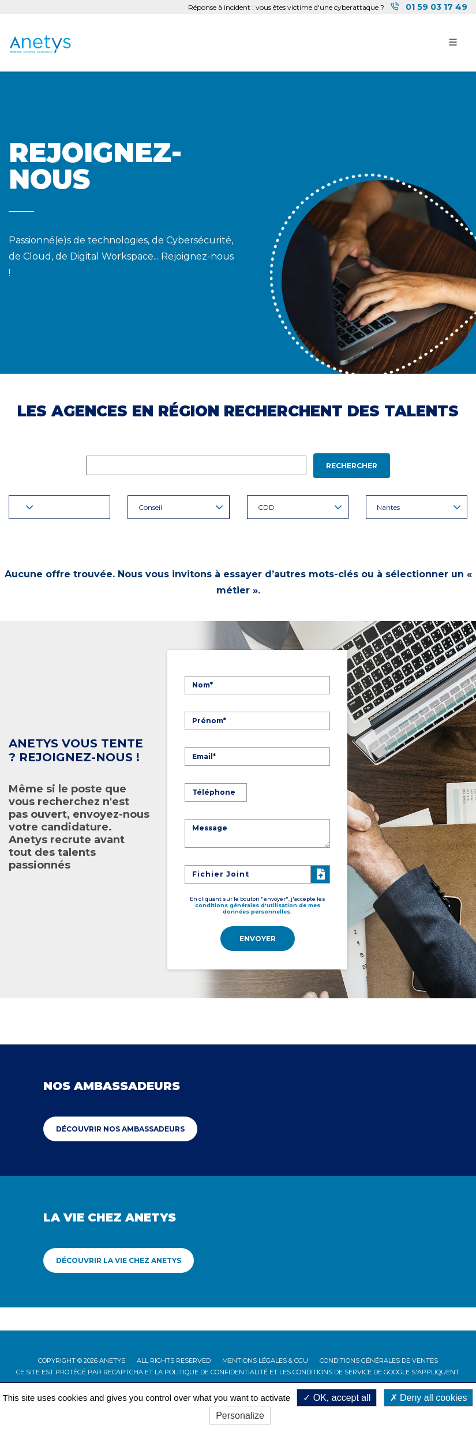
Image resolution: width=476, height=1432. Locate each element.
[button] (59, 507)
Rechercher (351, 465)
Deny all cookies (428, 1398)
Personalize (240, 1415)
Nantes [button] (419, 507)
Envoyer (257, 937)
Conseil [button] (180, 507)
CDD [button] (300, 507)
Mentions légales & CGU (265, 1358)
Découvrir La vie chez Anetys (118, 1258)
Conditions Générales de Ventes (379, 1358)
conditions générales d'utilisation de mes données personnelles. (257, 907)
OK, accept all (336, 1398)
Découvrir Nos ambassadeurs (120, 1126)
